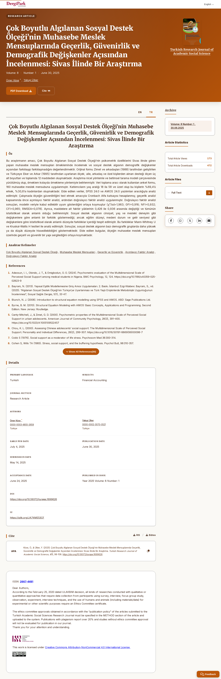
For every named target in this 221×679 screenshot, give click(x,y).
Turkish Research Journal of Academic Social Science (191, 51)
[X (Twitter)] (190, 220)
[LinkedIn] (199, 220)
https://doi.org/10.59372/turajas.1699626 (33, 499)
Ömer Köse (12, 80)
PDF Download (21, 90)
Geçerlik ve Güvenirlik (110, 252)
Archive (170, 110)
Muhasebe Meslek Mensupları (77, 252)
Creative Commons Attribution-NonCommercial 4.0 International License (87, 647)
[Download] (209, 192)
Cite (46, 90)
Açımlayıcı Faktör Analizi (139, 252)
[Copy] (148, 551)
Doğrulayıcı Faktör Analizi (21, 256)
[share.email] (209, 220)
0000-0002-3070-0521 (94, 424)
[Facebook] (171, 220)
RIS (136, 535)
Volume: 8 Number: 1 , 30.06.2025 (183, 126)
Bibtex (151, 535)
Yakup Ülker (31, 80)
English (209, 4)
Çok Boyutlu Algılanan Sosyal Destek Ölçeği (32, 252)
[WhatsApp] (180, 220)
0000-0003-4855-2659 (22, 424)
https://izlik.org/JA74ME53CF (27, 517)
